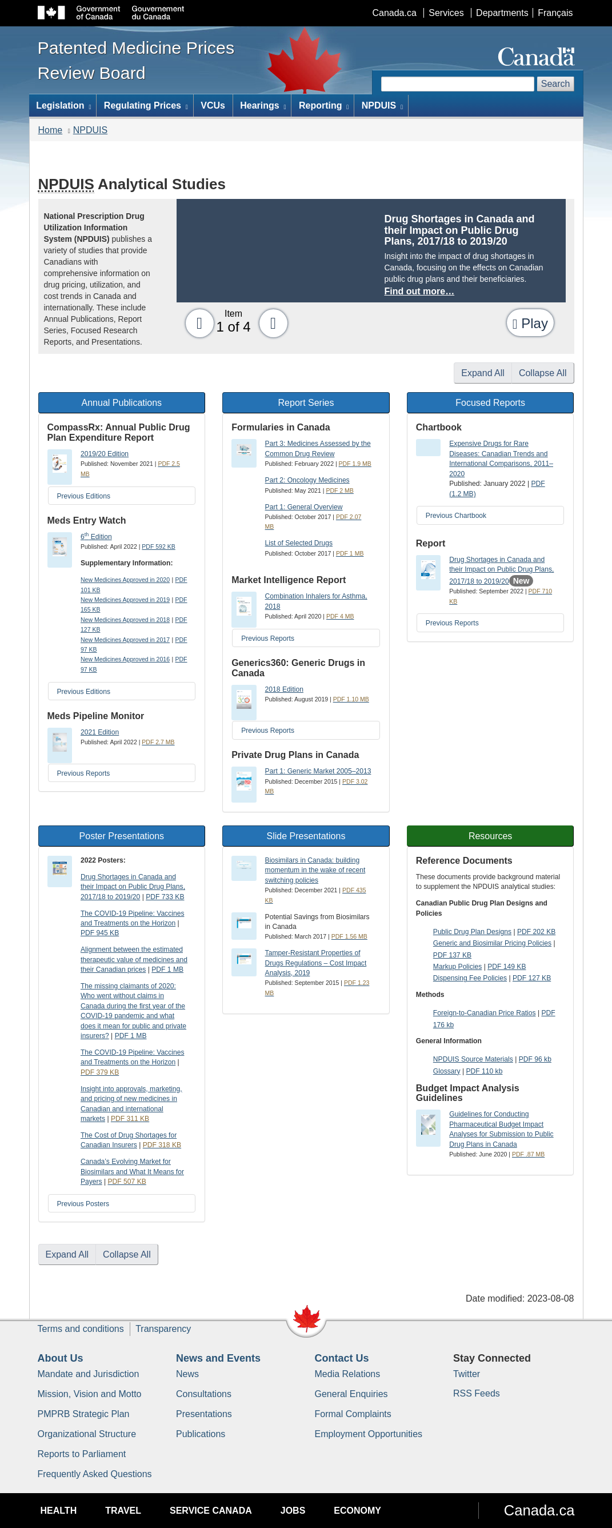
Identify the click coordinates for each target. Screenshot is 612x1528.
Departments (502, 13)
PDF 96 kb (535, 1059)
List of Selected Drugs (299, 543)
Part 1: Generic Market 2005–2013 (318, 771)
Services (446, 13)
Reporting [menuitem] (324, 105)
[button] (197, 322)
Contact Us (342, 1358)
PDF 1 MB (167, 970)
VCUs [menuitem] (213, 105)
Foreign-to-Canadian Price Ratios (484, 1013)
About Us (60, 1358)
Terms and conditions (81, 1329)
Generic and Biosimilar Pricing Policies (492, 943)
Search (555, 84)
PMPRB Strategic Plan (84, 1414)
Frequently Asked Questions (95, 1474)
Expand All (483, 373)
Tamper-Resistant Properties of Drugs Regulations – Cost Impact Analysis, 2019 (316, 963)
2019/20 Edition (105, 454)
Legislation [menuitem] (63, 105)
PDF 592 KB (158, 546)
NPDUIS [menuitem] (382, 105)
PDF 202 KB (536, 932)
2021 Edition (100, 732)
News (187, 1374)
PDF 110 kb (484, 1071)
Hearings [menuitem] (263, 105)
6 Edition (96, 537)
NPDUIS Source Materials (473, 1059)
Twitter (466, 1374)
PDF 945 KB (100, 933)
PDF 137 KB (452, 955)
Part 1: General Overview (304, 507)
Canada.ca (394, 13)
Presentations (204, 1414)
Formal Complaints (353, 1414)
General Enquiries (351, 1394)
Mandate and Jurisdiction (88, 1374)
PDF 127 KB (532, 978)
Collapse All (543, 373)
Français (555, 13)
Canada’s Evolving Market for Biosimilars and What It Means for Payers (132, 1172)
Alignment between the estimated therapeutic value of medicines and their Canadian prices (134, 959)
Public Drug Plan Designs (472, 932)
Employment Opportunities (369, 1434)
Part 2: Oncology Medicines (307, 480)
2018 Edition (284, 689)
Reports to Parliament (82, 1454)
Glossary (447, 1071)
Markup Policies (457, 967)
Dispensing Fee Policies (470, 978)
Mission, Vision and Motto (90, 1394)
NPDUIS (90, 130)
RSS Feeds (476, 1393)
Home (50, 130)
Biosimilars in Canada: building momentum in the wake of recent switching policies (315, 870)
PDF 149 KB (506, 967)
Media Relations (348, 1374)
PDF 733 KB (165, 897)
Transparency (163, 1329)
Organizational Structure (87, 1434)
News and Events (218, 1358)
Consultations (203, 1394)
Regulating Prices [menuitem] (146, 105)
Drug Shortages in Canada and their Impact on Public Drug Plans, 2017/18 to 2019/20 (501, 570)
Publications (200, 1434)
